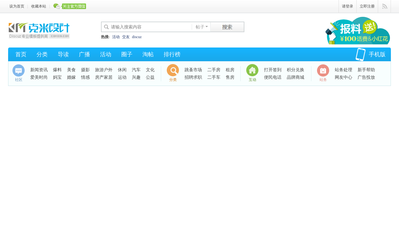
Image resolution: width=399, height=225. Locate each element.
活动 (116, 37)
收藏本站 (38, 6)
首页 (20, 54)
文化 (150, 70)
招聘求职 (193, 77)
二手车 (213, 77)
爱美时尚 (39, 77)
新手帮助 (366, 70)
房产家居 (104, 77)
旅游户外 (104, 70)
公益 (150, 77)
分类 (42, 54)
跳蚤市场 (193, 70)
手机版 (370, 54)
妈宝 (57, 77)
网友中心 (343, 77)
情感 (85, 77)
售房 (230, 77)
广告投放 (366, 77)
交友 (126, 37)
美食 (71, 70)
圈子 (126, 54)
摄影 (85, 70)
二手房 (213, 70)
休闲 (122, 70)
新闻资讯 (39, 70)
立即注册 (367, 6)
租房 (230, 70)
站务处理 (343, 70)
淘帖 (148, 54)
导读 (63, 54)
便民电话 (272, 77)
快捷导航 (384, 6)
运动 (122, 77)
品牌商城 (295, 77)
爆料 (57, 70)
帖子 (200, 27)
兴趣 (136, 77)
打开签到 (272, 70)
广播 (84, 54)
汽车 (136, 70)
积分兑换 (295, 70)
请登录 (347, 6)
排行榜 (172, 54)
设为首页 (16, 6)
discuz (137, 37)
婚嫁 (71, 77)
